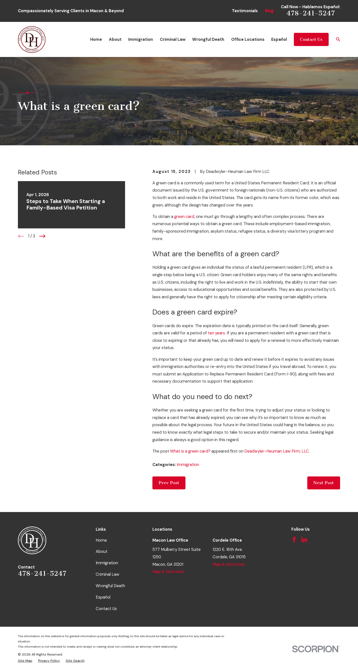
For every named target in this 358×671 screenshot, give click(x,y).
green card (184, 216)
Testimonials (245, 10)
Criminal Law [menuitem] (172, 39)
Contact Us (311, 39)
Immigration (188, 464)
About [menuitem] (115, 39)
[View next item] (42, 236)
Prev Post (169, 482)
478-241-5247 (310, 13)
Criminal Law (107, 574)
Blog (269, 10)
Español (103, 597)
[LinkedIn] (304, 539)
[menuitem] (25, 661)
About (101, 551)
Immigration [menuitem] (140, 39)
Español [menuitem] (279, 39)
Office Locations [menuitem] (248, 39)
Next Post (323, 482)
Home (101, 540)
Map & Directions (168, 571)
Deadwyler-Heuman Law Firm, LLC (276, 451)
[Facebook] (294, 539)
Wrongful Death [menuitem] (208, 39)
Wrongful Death (110, 585)
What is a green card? (190, 451)
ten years (216, 333)
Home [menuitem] (96, 39)
